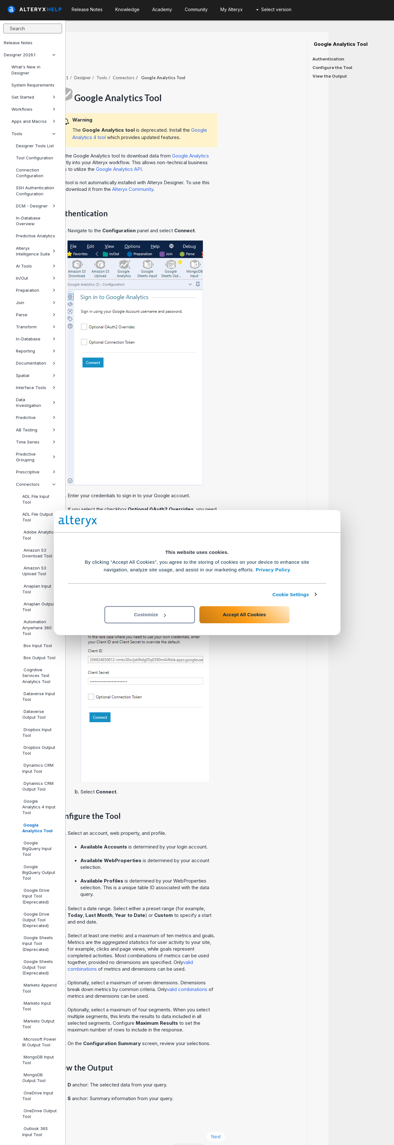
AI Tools (35, 266)
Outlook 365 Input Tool (35, 1131)
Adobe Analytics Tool (39, 534)
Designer (148, 60)
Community (196, 9)
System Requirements (32, 84)
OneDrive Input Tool (37, 1095)
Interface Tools (35, 387)
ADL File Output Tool (37, 517)
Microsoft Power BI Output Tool (39, 1042)
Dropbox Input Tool (37, 732)
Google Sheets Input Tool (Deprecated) (37, 943)
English (254, 1132)
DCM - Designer (35, 205)
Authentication (328, 58)
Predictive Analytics (35, 235)
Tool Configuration (34, 157)
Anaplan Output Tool (38, 606)
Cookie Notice (155, 1132)
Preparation (35, 290)
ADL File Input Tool (35, 499)
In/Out (35, 278)
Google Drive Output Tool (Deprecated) (35, 919)
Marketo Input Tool (36, 1006)
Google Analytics (256, 138)
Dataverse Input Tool (38, 696)
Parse (35, 314)
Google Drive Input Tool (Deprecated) (35, 896)
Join (35, 302)
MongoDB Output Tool (34, 1077)
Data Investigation (35, 402)
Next (281, 1119)
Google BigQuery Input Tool (37, 848)
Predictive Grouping (35, 456)
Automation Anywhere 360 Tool (37, 627)
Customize (150, 614)
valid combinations (253, 972)
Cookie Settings (290, 594)
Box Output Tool (38, 657)
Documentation (35, 363)
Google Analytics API (184, 152)
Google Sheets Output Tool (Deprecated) (37, 967)
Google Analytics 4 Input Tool (38, 807)
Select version (273, 9)
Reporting (35, 350)
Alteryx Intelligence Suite (35, 251)
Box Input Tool (37, 645)
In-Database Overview (28, 220)
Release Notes (18, 42)
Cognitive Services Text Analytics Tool (36, 675)
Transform (35, 326)
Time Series (35, 441)
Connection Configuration (29, 172)
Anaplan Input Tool (36, 588)
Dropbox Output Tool (38, 750)
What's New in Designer (25, 69)
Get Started (33, 97)
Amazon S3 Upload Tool (34, 570)
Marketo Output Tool (38, 1023)
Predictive (35, 417)
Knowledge (127, 9)
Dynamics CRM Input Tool (38, 768)
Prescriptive (35, 471)
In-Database (35, 338)
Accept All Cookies (244, 614)
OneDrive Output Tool (39, 1113)
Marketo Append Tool (39, 987)
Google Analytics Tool (37, 827)
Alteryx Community (198, 172)
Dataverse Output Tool (34, 714)
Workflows (33, 109)
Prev (83, 1119)
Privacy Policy (273, 569)
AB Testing (35, 429)
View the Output (329, 76)
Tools (33, 133)
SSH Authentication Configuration (35, 190)
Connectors (35, 484)
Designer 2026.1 (29, 54)
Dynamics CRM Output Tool (38, 786)
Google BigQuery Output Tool (38, 872)
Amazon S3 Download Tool (37, 553)
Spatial (35, 375)
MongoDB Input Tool (38, 1059)
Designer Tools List (35, 145)
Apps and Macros (33, 121)
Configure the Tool (332, 67)
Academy (162, 9)
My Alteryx (231, 9)
